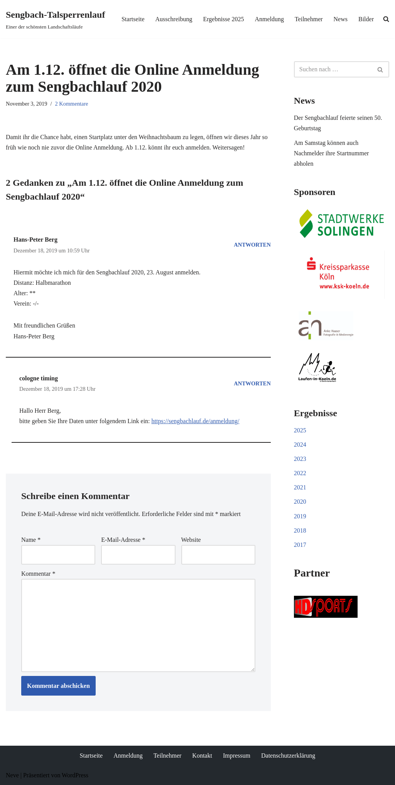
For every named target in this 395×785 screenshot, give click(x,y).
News (341, 19)
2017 (300, 544)
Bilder (366, 19)
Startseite (133, 19)
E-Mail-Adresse (123, 539)
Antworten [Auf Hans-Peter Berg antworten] (252, 245)
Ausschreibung (173, 19)
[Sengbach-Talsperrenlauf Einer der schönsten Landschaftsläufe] (55, 19)
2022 (300, 473)
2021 (300, 487)
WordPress (75, 775)
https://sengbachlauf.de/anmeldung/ (196, 421)
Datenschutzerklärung (288, 755)
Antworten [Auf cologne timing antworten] (252, 383)
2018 (300, 530)
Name (31, 539)
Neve (12, 775)
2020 (300, 501)
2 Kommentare (71, 104)
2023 (300, 459)
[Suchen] (333, 69)
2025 (300, 430)
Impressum (236, 755)
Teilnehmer (309, 19)
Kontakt (202, 755)
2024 (300, 444)
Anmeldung (269, 19)
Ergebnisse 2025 (223, 19)
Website (191, 539)
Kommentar (38, 573)
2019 (300, 516)
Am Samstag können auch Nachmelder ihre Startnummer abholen (331, 153)
